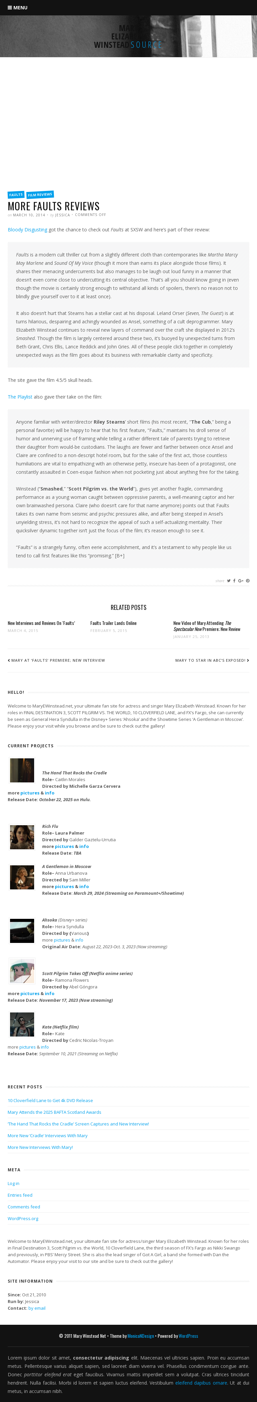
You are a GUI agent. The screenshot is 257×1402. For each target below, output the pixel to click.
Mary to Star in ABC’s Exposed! (210, 660)
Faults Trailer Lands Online (113, 622)
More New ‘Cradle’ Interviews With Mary (48, 1136)
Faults (16, 194)
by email (37, 1308)
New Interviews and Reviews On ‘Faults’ (41, 622)
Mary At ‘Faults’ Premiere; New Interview (58, 660)
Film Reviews (40, 195)
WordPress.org (23, 1218)
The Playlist (20, 397)
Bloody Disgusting (27, 229)
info (50, 793)
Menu (20, 7)
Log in (13, 1183)
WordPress (188, 1335)
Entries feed (20, 1195)
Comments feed (24, 1207)
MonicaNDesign (140, 1335)
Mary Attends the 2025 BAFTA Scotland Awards (54, 1112)
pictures (29, 793)
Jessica (62, 215)
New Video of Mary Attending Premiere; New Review (206, 625)
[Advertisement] (128, 136)
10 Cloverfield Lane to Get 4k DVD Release (50, 1100)
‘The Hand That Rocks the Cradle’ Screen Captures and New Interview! (78, 1124)
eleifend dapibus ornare (201, 1383)
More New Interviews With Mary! (40, 1147)
